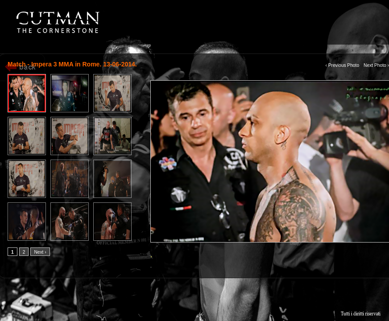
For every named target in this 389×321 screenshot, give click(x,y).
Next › (40, 252)
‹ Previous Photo (342, 65)
